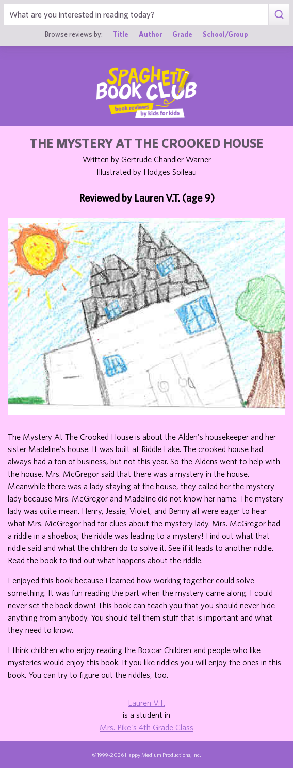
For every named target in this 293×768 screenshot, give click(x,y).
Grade (182, 34)
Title (120, 34)
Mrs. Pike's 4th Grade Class (146, 727)
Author (150, 34)
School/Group (225, 34)
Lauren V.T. (146, 702)
